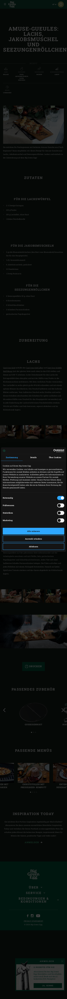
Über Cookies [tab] (55, 457)
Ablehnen (33, 546)
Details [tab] (33, 457)
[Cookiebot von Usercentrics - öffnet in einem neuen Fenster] (53, 450)
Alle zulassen (33, 531)
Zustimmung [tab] (12, 457)
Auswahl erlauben (33, 539)
